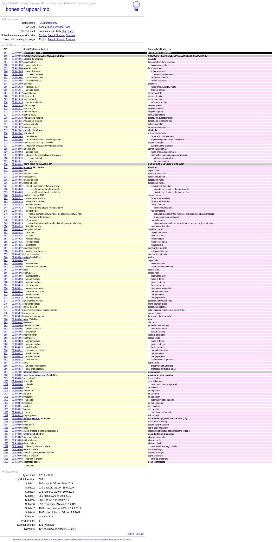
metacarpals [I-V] (32, 418)
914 (6, 115)
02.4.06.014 (17, 360)
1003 (6, 391)
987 (6, 341)
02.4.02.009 (17, 155)
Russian (70, 35)
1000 (6, 381)
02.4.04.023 (17, 236)
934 (6, 177)
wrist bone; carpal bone (35, 375)
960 (6, 257)
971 (6, 291)
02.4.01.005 (17, 71)
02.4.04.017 (17, 217)
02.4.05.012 (17, 291)
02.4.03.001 (17, 164)
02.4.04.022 (17, 232)
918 (6, 127)
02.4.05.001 (17, 257)
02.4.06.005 (17, 332)
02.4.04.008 (17, 189)
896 (6, 59)
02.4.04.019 (17, 223)
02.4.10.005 (17, 446)
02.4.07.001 (17, 372)
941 (6, 198)
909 (6, 99)
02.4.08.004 (17, 384)
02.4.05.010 (17, 285)
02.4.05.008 (17, 279)
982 (6, 325)
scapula (27, 59)
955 (6, 242)
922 (6, 139)
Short (49, 27)
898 (6, 65)
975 (6, 304)
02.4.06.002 (17, 322)
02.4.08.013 (17, 412)
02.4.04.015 (17, 211)
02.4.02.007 (17, 149)
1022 (6, 449)
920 (6, 133)
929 (6, 161)
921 (6, 136)
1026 (6, 462)
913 (6, 112)
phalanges (29, 434)
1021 (6, 446)
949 (6, 223)
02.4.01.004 (17, 68)
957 (6, 248)
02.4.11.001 (17, 462)
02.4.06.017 (17, 369)
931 (6, 167)
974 (6, 301)
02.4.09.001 (17, 418)
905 (6, 87)
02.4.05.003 (17, 263)
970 (6, 288)
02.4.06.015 (17, 363)
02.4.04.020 (17, 226)
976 (6, 307)
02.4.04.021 (17, 229)
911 (6, 105)
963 (6, 267)
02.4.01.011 (17, 90)
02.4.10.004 (17, 443)
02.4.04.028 (17, 251)
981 (6, 322)
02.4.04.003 (17, 174)
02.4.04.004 (17, 177)
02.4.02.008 (17, 152)
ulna (26, 319)
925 (6, 149)
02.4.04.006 (17, 183)
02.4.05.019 (17, 313)
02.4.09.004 (17, 428)
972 (6, 294)
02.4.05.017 (17, 307)
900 (6, 71)
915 (6, 118)
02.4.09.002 (17, 421)
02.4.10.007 (17, 452)
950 (6, 226)
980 (6, 319)
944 (6, 208)
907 (6, 93)
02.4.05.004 (17, 267)
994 (6, 363)
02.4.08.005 (17, 387)
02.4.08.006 (17, 391)
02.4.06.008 (17, 341)
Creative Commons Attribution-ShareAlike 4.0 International (97, 539)
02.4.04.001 (17, 167)
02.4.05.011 (17, 288)
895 (6, 56)
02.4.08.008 (17, 397)
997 (6, 372)
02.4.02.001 (17, 130)
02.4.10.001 (17, 434)
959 (6, 254)
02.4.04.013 (17, 205)
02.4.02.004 (17, 139)
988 (6, 344)
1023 (6, 452)
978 (6, 313)
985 (6, 335)
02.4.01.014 (17, 99)
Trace (67, 27)
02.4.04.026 (17, 245)
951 (6, 229)
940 (6, 195)
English (43, 35)
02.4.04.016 (17, 214)
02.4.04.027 (17, 248)
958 (6, 251)
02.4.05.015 (17, 301)
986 (6, 338)
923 (6, 143)
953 (6, 236)
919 (6, 130)
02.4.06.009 (17, 344)
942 (6, 201)
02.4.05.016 (17, 304)
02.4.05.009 (17, 282)
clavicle (27, 130)
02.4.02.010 (17, 158)
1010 (6, 412)
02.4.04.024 (17, 239)
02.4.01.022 (17, 124)
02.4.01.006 (17, 74)
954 (6, 239)
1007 (6, 403)
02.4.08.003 (17, 381)
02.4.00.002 (17, 56)
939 (6, 192)
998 (6, 375)
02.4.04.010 (17, 195)
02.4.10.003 (17, 440)
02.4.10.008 (17, 456)
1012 (6, 418)
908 (6, 96)
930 (6, 164)
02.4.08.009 (17, 400)
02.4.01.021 (17, 121)
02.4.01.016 (17, 105)
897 (6, 62)
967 (6, 279)
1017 (6, 434)
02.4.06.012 (17, 353)
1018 (6, 437)
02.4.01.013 (17, 96)
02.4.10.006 (17, 449)
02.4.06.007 (17, 338)
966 (6, 276)
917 (6, 124)
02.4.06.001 (17, 319)
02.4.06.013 (17, 356)
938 (6, 189)
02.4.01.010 (17, 87)
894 (6, 53)
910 (6, 102)
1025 (6, 459)
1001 (6, 384)
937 (6, 186)
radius (27, 257)
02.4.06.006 (17, 335)
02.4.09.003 (17, 425)
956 (6, 245)
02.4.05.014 (17, 298)
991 (6, 353)
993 (6, 360)
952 (6, 232)
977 (6, 310)
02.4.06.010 (17, 347)
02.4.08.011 (17, 406)
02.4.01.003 (17, 65)
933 (6, 174)
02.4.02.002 (17, 133)
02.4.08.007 (17, 394)
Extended (58, 27)
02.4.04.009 (17, 192)
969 (6, 285)
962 (6, 263)
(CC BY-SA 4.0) (125, 539)
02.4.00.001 (17, 53)
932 (6, 170)
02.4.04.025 (17, 242)
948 (6, 220)
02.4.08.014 (17, 415)
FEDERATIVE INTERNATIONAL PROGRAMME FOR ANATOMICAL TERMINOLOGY (44, 539)
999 (6, 378)
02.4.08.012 (17, 409)
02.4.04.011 (17, 198)
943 (6, 205)
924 (6, 146)
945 (6, 211)
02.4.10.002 (17, 437)
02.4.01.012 (17, 93)
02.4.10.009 (17, 459)
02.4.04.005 (17, 180)
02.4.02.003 (17, 136)
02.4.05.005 (17, 270)
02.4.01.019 (17, 115)
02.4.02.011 (17, 161)
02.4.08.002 (17, 378)
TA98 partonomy (48, 22)
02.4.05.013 (17, 294)
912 (6, 108)
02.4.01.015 (17, 102)
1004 (6, 394)
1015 (6, 428)
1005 (6, 397)
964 (6, 270)
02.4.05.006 (17, 273)
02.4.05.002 (17, 260)
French (52, 35)
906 (6, 90)
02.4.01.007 (17, 77)
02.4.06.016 (17, 366)
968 (6, 282)
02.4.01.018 (17, 112)
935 (6, 180)
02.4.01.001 (17, 59)
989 (6, 347)
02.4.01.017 (17, 108)
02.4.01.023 (17, 127)
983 (6, 329)
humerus (28, 167)
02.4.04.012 (17, 201)
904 (6, 84)
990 (6, 350)
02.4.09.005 (17, 431)
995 (6, 366)
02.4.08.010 (17, 403)
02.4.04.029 (17, 254)
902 (6, 77)
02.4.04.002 (17, 170)
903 (6, 81)
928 (6, 158)
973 (6, 298)
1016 (6, 431)
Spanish (60, 35)
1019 (6, 440)
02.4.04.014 (17, 208)
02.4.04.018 (17, 220)
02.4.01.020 (17, 118)
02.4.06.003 (17, 325)
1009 (6, 409)
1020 (6, 443)
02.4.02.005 (17, 143)
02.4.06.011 (17, 350)
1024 (6, 456)
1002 (6, 387)
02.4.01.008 (17, 81)
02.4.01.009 (17, 84)
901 (6, 74)
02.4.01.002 (17, 62)
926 (6, 152)
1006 (6, 400)
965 (6, 273)
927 (6, 155)
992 (6, 356)
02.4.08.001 (17, 375)
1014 (6, 425)
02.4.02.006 (17, 146)
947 (6, 217)
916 (6, 121)
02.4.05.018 (17, 310)
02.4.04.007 (17, 186)
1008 (6, 406)
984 (6, 332)
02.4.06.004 (17, 329)
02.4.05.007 (17, 276)
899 (6, 68)
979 (6, 316)
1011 (6, 415)
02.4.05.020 (17, 316)
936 (6, 183)
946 (6, 214)
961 (6, 260)
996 (6, 369)
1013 (6, 421)
